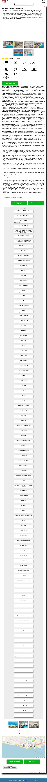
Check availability (10, 83)
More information (36, 202)
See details (32, 761)
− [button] (4, 740)
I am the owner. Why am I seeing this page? (10, 767)
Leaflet (36, 757)
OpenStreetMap (42, 757)
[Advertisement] (23, 30)
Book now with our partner (19, 202)
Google (17, 778)
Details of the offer (14, 761)
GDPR (26, 780)
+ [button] (4, 738)
